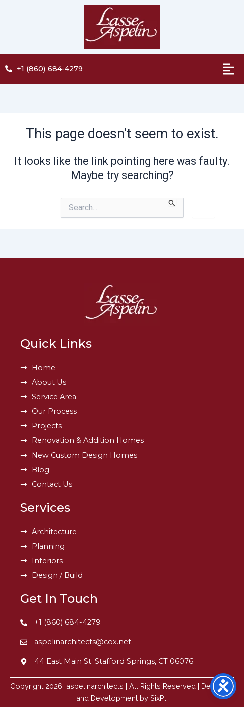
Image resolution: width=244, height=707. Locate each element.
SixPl (159, 698)
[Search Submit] (172, 202)
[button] (191, 69)
